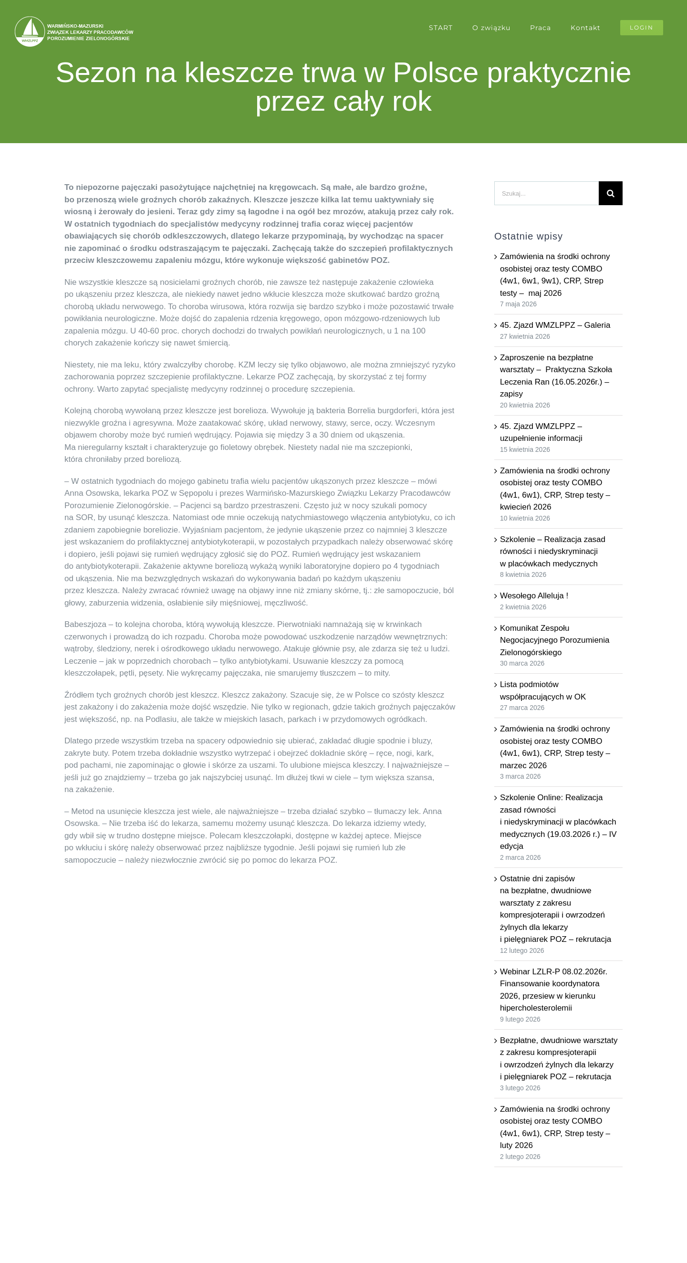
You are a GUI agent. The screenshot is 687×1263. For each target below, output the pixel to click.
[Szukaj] (611, 193)
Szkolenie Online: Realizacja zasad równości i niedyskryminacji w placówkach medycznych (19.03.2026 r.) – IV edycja (558, 822)
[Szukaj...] (546, 193)
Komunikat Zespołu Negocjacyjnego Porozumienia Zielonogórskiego (555, 640)
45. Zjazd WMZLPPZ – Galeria (555, 325)
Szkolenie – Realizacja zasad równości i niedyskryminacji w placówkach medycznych (552, 551)
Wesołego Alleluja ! (534, 595)
